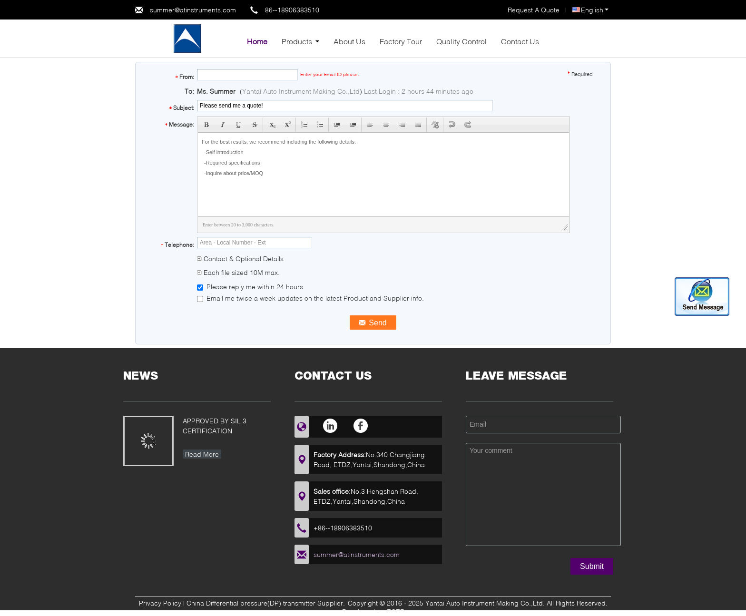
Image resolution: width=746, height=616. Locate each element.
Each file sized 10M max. (238, 272)
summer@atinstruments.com (193, 10)
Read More (202, 454)
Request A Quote (534, 10)
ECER (395, 611)
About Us (349, 41)
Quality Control (461, 41)
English (595, 10)
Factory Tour (401, 41)
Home (257, 41)
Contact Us (520, 41)
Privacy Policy (160, 603)
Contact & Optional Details (240, 258)
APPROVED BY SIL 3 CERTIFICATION (214, 426)
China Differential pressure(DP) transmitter (250, 603)
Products (297, 41)
